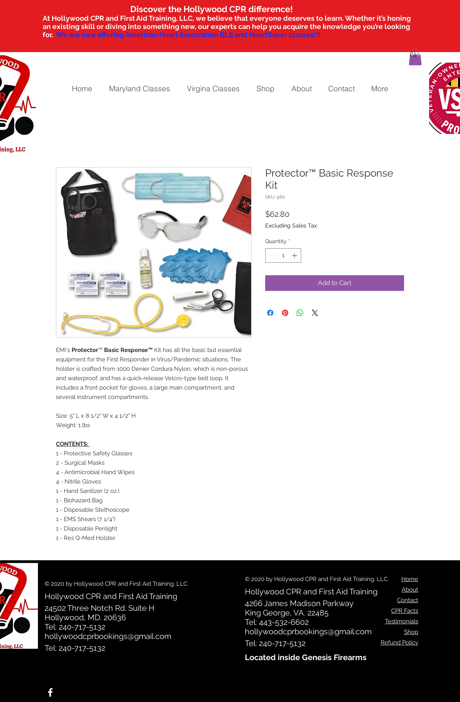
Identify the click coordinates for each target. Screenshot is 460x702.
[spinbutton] (283, 255)
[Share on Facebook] (270, 313)
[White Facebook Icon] (50, 692)
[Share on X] (315, 313)
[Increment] (295, 255)
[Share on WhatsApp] (300, 313)
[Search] (413, 55)
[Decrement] (271, 255)
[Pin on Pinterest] (285, 313)
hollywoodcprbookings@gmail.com (108, 636)
